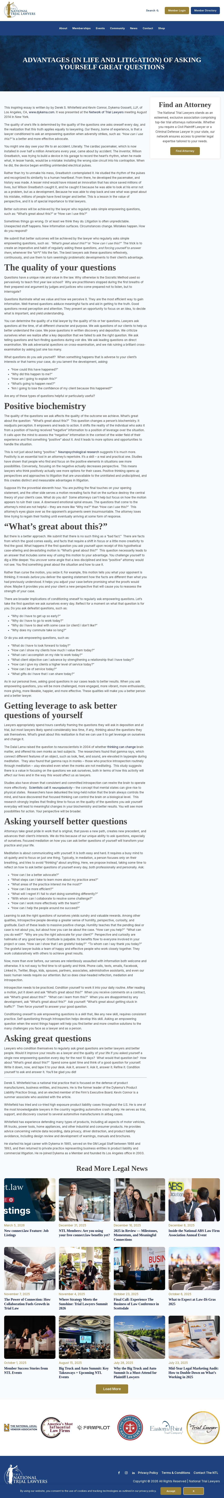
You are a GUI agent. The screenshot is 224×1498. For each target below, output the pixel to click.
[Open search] (152, 10)
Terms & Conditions (175, 1473)
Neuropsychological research (78, 452)
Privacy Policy (148, 1473)
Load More (112, 1389)
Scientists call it (50, 787)
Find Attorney (185, 151)
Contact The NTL (206, 1473)
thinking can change (121, 747)
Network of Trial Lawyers (106, 112)
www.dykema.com (41, 112)
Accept (170, 1491)
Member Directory (205, 10)
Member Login (177, 10)
